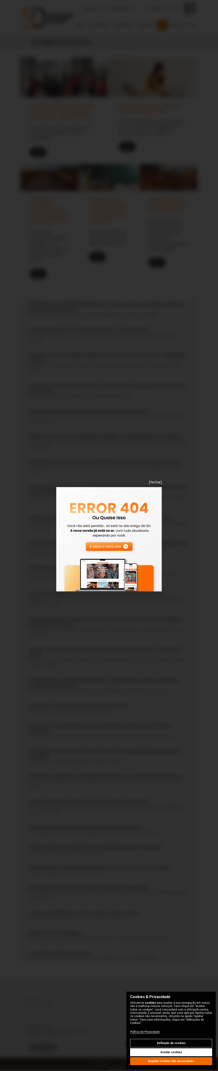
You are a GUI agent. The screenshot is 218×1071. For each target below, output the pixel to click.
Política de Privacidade (145, 1031)
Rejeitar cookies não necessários (171, 1061)
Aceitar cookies (171, 1052)
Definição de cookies (171, 1043)
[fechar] (155, 482)
